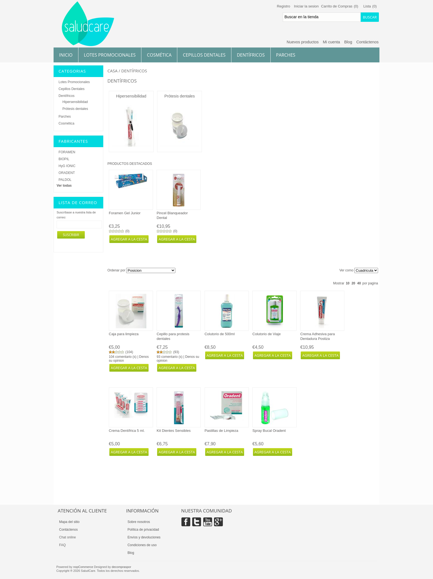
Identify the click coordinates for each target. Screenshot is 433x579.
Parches (285, 55)
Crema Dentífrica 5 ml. (127, 431)
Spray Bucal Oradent (269, 431)
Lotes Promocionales (110, 55)
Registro (283, 6)
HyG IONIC (67, 166)
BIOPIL (64, 159)
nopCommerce (83, 567)
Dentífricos (251, 55)
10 (347, 283)
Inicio (66, 55)
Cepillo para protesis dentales (173, 336)
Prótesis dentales (179, 96)
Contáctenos (367, 42)
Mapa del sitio (69, 522)
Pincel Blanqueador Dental (172, 215)
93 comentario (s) (169, 357)
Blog (348, 42)
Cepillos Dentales (204, 55)
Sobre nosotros (139, 522)
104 (129, 352)
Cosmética (159, 55)
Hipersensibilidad (131, 96)
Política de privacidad (143, 530)
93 (176, 352)
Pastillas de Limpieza (221, 431)
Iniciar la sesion (306, 6)
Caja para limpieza (124, 334)
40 (359, 283)
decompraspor (121, 567)
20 (353, 283)
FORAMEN (67, 152)
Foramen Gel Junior (125, 213)
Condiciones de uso (142, 545)
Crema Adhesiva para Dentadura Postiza (317, 336)
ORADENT (67, 173)
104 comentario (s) (122, 357)
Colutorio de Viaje (266, 334)
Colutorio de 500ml (220, 334)
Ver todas (64, 185)
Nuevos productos (303, 42)
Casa (112, 70)
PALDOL (65, 180)
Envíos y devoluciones (144, 537)
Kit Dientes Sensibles (174, 431)
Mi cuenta (331, 42)
